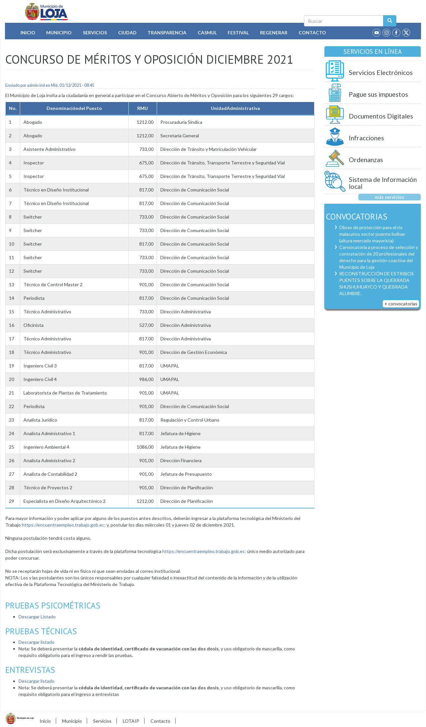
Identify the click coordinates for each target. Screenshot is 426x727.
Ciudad (127, 32)
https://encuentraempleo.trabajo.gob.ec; (64, 525)
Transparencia (166, 32)
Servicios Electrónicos (381, 72)
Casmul (207, 32)
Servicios (95, 32)
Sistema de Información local (383, 183)
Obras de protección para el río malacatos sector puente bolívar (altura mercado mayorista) (372, 234)
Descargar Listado (37, 616)
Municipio (59, 32)
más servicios (389, 197)
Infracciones (366, 138)
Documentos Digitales (381, 116)
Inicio (27, 32)
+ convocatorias (400, 303)
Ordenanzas (366, 159)
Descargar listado (36, 642)
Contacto (312, 32)
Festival (238, 32)
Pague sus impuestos (378, 94)
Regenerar (273, 32)
